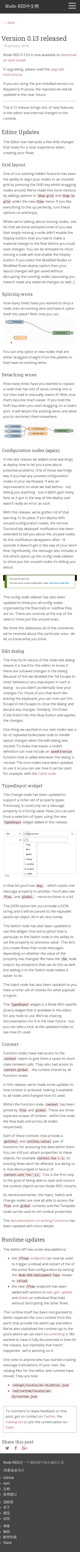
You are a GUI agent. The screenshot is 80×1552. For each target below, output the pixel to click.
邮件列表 (10, 1537)
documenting (54, 1334)
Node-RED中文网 (22, 6)
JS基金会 (10, 1470)
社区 (6, 1518)
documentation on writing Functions (39, 1220)
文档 (6, 1489)
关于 (6, 1507)
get (56, 1292)
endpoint (31, 1258)
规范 (6, 1513)
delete (23, 1297)
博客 (6, 1526)
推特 (6, 1532)
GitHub (8, 1478)
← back (9, 22)
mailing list (14, 1422)
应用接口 (10, 1494)
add (49, 1292)
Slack (10, 1427)
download (68, 54)
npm (6, 1483)
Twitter (49, 1416)
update (66, 1292)
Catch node (47, 773)
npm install (16, 60)
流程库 (8, 1502)
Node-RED (11, 1462)
